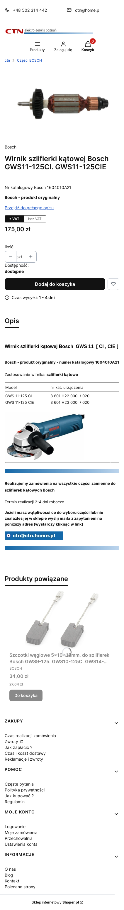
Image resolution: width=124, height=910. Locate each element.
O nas (10, 869)
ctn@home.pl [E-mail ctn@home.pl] (87, 10)
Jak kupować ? (19, 795)
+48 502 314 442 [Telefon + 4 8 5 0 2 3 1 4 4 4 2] (30, 10)
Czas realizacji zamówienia (30, 735)
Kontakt (12, 880)
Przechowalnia (19, 838)
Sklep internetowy (55, 902)
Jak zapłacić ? (18, 747)
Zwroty (12, 741)
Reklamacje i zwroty (24, 759)
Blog (9, 874)
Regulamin (15, 801)
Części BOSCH (29, 60)
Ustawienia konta (21, 844)
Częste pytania (19, 783)
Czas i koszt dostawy (25, 753)
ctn (7, 60)
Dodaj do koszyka (55, 284)
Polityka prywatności (25, 789)
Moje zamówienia (21, 832)
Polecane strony (20, 886)
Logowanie (15, 826)
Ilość (9, 246)
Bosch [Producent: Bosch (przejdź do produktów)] (10, 146)
